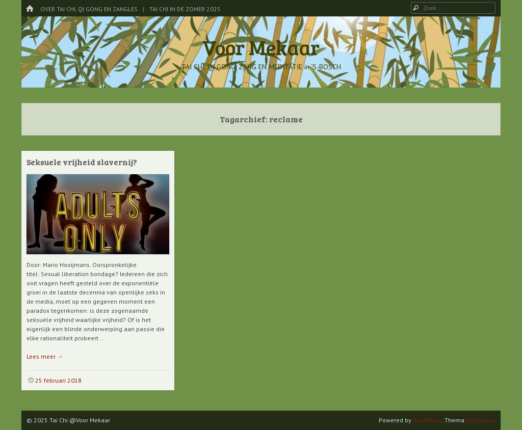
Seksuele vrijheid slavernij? (82, 161)
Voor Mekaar (261, 47)
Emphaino (480, 420)
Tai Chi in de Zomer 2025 (185, 9)
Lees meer (45, 356)
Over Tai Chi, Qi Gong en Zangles (89, 9)
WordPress (427, 420)
